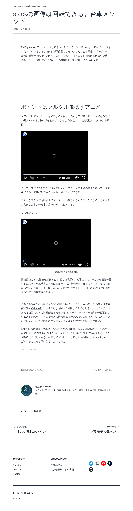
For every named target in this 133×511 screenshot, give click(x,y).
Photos (16, 474)
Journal (27, 6)
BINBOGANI (17, 6)
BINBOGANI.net (59, 458)
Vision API (36, 308)
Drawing (17, 465)
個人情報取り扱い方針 (62, 469)
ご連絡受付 (56, 465)
